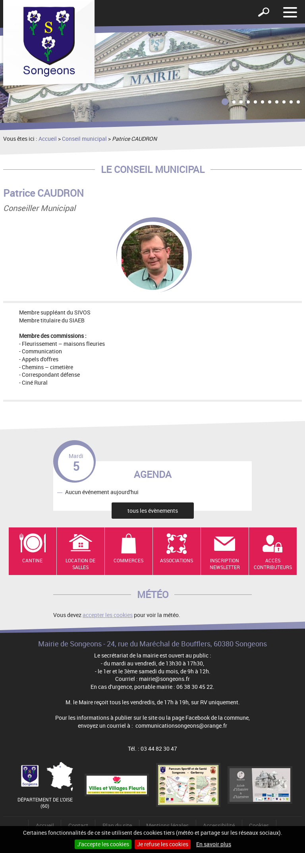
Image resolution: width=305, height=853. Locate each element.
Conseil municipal (84, 138)
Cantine (32, 560)
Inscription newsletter (225, 563)
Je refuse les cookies (162, 844)
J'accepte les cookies (103, 844)
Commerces (128, 560)
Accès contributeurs (273, 563)
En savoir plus (213, 844)
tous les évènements (152, 510)
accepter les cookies (108, 615)
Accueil (48, 138)
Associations (176, 560)
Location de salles (80, 563)
